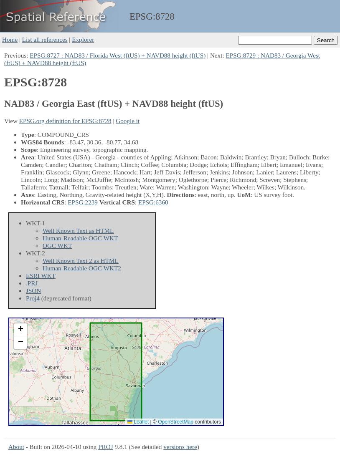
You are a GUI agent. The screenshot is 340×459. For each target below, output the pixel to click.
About (16, 446)
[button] (20, 329)
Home (10, 39)
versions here (180, 446)
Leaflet (138, 422)
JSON (33, 290)
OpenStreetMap (175, 422)
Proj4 (33, 298)
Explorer (83, 39)
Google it (128, 120)
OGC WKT (57, 245)
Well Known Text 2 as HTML (81, 260)
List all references (45, 39)
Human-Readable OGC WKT (80, 238)
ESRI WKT (41, 275)
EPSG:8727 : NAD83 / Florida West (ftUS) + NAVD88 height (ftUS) (118, 55)
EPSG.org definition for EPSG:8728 (65, 120)
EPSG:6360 (153, 202)
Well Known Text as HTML (78, 230)
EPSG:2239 (83, 202)
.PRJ (32, 283)
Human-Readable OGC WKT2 (82, 268)
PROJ (105, 446)
